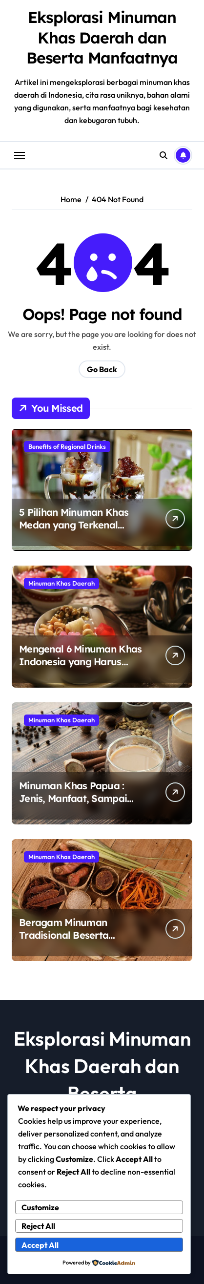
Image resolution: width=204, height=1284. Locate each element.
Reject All (38, 1226)
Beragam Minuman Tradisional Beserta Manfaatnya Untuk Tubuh (77, 935)
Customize (40, 1207)
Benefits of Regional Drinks (67, 446)
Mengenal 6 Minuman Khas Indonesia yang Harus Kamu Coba (80, 661)
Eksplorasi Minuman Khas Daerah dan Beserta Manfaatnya (102, 37)
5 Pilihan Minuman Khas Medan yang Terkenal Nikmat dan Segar (73, 525)
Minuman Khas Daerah (61, 583)
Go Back (102, 369)
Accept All (40, 1245)
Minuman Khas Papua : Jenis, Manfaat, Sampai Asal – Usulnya (73, 798)
